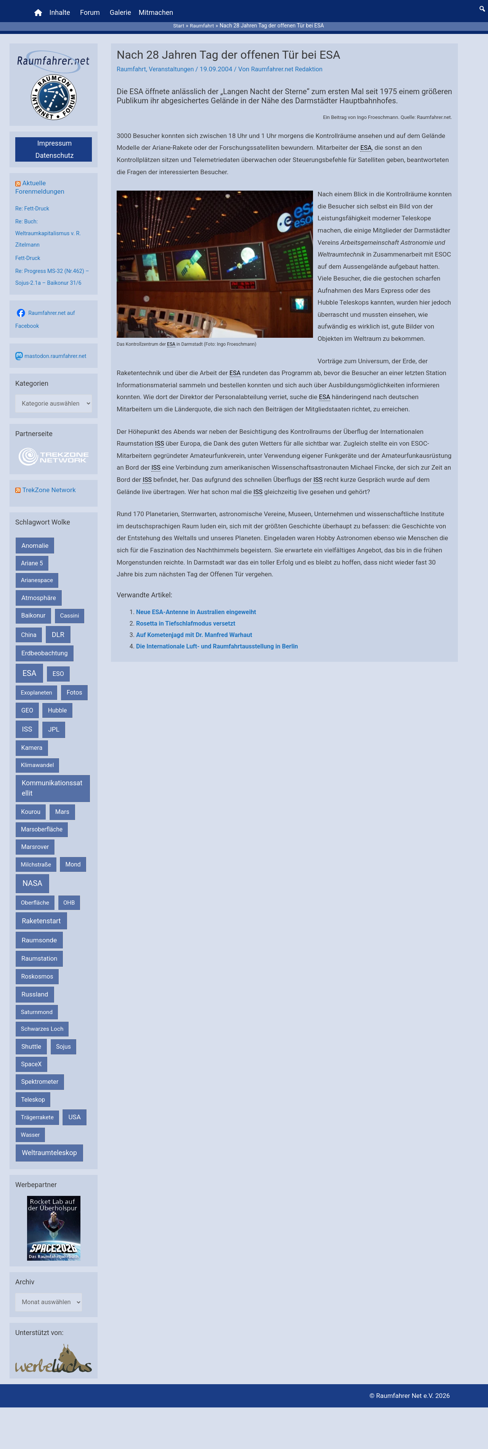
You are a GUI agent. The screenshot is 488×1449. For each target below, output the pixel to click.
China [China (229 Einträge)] (28, 627)
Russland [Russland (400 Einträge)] (34, 987)
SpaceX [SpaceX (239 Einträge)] (31, 1057)
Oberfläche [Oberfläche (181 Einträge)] (35, 895)
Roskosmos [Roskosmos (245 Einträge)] (37, 969)
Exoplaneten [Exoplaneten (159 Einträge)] (36, 685)
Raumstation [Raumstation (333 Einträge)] (39, 951)
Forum (91, 9)
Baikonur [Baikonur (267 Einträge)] (33, 608)
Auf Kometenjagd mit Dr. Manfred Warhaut (194, 628)
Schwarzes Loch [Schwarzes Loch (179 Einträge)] (42, 1022)
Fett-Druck (28, 250)
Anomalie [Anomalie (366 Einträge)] (34, 538)
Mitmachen (157, 9)
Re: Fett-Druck (33, 202)
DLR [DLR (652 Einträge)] (58, 627)
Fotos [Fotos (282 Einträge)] (74, 685)
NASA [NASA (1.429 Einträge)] (32, 876)
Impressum (54, 137)
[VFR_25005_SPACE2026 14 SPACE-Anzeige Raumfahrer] (53, 1221)
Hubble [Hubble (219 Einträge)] (57, 703)
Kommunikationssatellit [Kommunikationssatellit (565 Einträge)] (52, 781)
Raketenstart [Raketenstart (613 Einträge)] (41, 914)
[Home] (39, 9)
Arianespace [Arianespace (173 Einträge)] (37, 573)
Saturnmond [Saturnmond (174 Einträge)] (37, 1004)
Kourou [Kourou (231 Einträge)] (30, 805)
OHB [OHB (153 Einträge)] (69, 895)
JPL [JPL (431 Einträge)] (53, 722)
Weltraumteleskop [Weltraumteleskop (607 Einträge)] (49, 1146)
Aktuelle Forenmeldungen (41, 181)
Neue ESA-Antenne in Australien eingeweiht (196, 606)
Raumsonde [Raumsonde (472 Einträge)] (39, 933)
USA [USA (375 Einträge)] (75, 1110)
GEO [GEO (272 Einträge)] (27, 703)
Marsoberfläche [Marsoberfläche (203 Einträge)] (42, 822)
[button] (482, 5)
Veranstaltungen (173, 63)
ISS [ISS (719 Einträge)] (27, 722)
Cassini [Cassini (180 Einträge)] (69, 608)
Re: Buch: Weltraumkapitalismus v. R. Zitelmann (49, 227)
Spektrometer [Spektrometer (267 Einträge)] (40, 1074)
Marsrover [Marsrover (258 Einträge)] (35, 839)
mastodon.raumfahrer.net (56, 348)
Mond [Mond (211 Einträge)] (73, 857)
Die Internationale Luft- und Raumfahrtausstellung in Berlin (217, 640)
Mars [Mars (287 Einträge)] (62, 805)
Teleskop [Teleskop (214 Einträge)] (33, 1092)
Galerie (121, 9)
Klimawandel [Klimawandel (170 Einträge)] (37, 758)
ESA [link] (366, 142)
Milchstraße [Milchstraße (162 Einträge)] (36, 857)
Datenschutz (54, 150)
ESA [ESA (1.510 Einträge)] (29, 666)
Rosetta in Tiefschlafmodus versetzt (185, 617)
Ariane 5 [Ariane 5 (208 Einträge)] (32, 556)
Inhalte (60, 9)
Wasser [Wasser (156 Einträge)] (30, 1128)
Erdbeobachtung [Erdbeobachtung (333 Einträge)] (44, 646)
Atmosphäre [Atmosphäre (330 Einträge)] (38, 590)
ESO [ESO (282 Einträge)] (58, 666)
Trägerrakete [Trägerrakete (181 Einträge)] (37, 1110)
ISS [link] (160, 437)
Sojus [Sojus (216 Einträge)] (63, 1039)
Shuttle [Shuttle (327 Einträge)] (31, 1039)
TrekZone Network (50, 482)
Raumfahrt (132, 63)
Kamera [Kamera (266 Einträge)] (32, 741)
